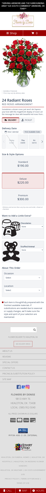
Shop (11, 33)
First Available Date (32, 132)
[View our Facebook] (19, 388)
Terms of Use (23, 483)
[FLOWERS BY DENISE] (23, 26)
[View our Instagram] (27, 388)
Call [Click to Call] (8, 490)
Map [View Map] (23, 490)
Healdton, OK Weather (11, 470)
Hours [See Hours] (38, 490)
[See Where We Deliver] (23, 344)
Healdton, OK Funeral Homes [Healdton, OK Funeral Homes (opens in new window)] (15, 457)
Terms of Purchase (30, 479)
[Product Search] (23, 329)
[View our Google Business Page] (23, 388)
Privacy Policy (12, 479)
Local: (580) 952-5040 (23, 407)
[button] (23, 430)
